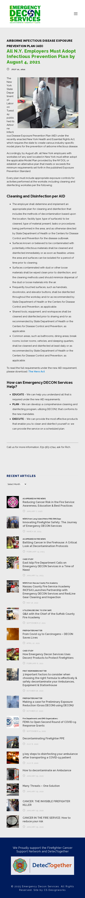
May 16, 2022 (32, 603)
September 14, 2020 (36, 731)
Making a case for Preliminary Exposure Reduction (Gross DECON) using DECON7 (48, 702)
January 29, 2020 (35, 776)
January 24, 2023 (35, 576)
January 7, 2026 (34, 511)
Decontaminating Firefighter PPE (43, 738)
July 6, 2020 (32, 763)
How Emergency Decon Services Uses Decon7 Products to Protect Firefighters (48, 654)
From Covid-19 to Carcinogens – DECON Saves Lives (48, 634)
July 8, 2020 (32, 744)
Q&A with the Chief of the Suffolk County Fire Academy (49, 614)
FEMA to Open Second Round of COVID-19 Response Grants (49, 722)
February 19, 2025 (36, 552)
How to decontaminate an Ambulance (47, 770)
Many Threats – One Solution (41, 785)
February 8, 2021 (35, 663)
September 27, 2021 (36, 623)
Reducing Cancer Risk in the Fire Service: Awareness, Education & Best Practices (49, 502)
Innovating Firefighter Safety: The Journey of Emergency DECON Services (50, 522)
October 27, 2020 (35, 711)
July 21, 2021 (18, 69)
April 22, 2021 (33, 643)
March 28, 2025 (34, 532)
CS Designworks (55, 890)
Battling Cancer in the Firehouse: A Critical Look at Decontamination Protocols (50, 542)
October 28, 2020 (35, 691)
